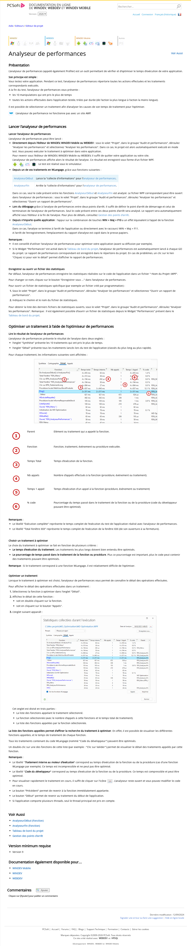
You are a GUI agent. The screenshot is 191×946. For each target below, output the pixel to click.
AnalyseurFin (21, 185)
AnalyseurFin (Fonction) (26, 825)
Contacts (125, 929)
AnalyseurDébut (23, 178)
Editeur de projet (34, 25)
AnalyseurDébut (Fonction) (28, 820)
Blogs (81, 929)
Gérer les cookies (140, 929)
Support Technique (96, 929)
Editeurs (19, 25)
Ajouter (42, 890)
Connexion (147, 14)
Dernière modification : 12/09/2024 (167, 914)
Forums (65, 929)
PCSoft (45, 929)
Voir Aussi (177, 53)
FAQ (74, 929)
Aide (11, 25)
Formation (113, 929)
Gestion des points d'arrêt (113, 215)
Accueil (136, 14)
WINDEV (17, 873)
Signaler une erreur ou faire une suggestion (141, 917)
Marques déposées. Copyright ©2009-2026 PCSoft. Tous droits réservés (96, 935)
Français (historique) (165, 14)
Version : (33, 13)
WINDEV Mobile (21, 868)
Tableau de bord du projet (82, 249)
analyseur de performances (99, 178)
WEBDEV (17, 878)
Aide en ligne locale (174, 917)
